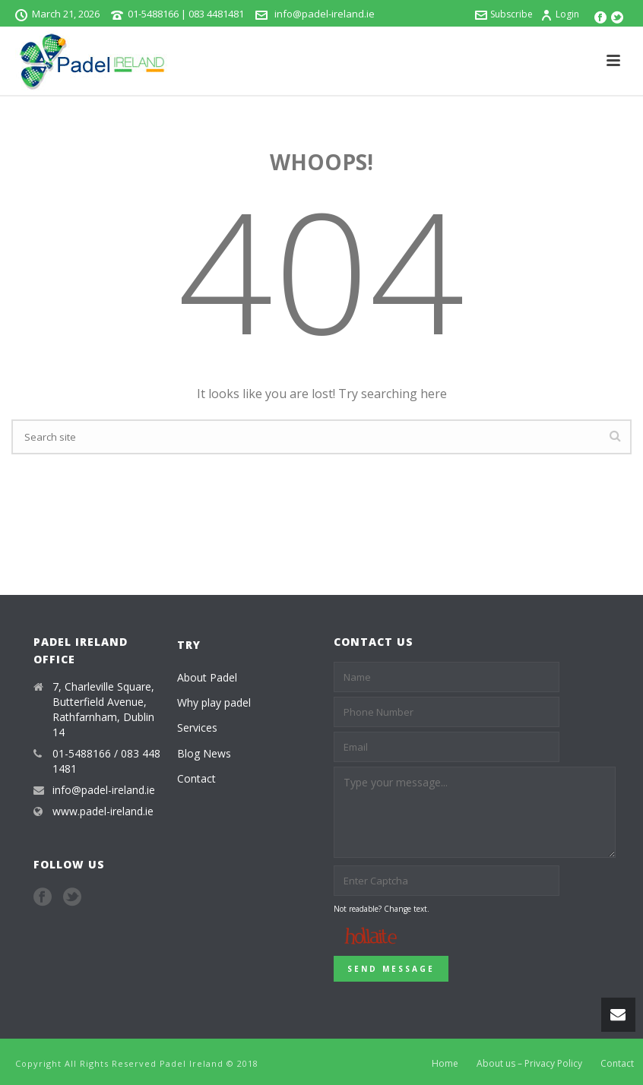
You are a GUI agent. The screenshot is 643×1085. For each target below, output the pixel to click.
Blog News (204, 753)
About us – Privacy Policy (529, 1064)
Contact (196, 778)
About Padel (207, 677)
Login (559, 14)
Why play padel (214, 702)
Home (445, 1064)
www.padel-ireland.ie (103, 811)
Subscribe (504, 14)
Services (197, 727)
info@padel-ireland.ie (323, 14)
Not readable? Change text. (381, 908)
